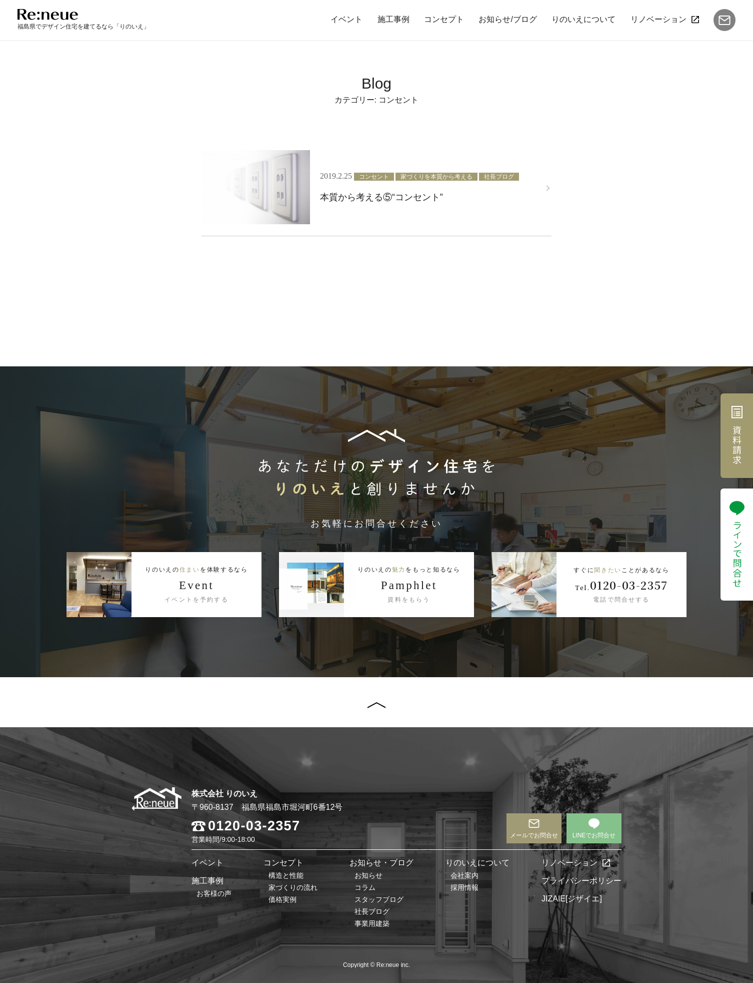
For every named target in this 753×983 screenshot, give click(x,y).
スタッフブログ (379, 899)
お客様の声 (214, 893)
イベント (346, 19)
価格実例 (282, 899)
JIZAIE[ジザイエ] (572, 898)
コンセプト (444, 19)
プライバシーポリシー (582, 880)
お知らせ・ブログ (382, 862)
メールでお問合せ (534, 835)
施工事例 (393, 19)
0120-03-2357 (254, 826)
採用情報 (464, 887)
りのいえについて (584, 19)
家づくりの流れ (293, 887)
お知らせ (368, 875)
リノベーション (658, 19)
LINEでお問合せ (594, 835)
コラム (365, 887)
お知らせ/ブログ (507, 19)
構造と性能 (286, 875)
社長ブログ (372, 911)
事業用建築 (372, 923)
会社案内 (464, 875)
